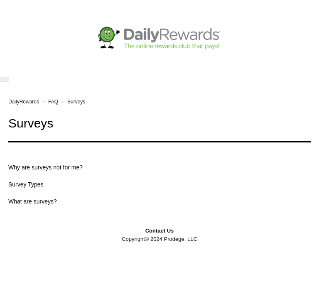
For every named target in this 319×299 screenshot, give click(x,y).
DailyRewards (23, 102)
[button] (4, 79)
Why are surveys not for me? (45, 167)
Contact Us (159, 231)
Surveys (76, 102)
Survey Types (26, 184)
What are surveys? (32, 201)
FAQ (53, 102)
